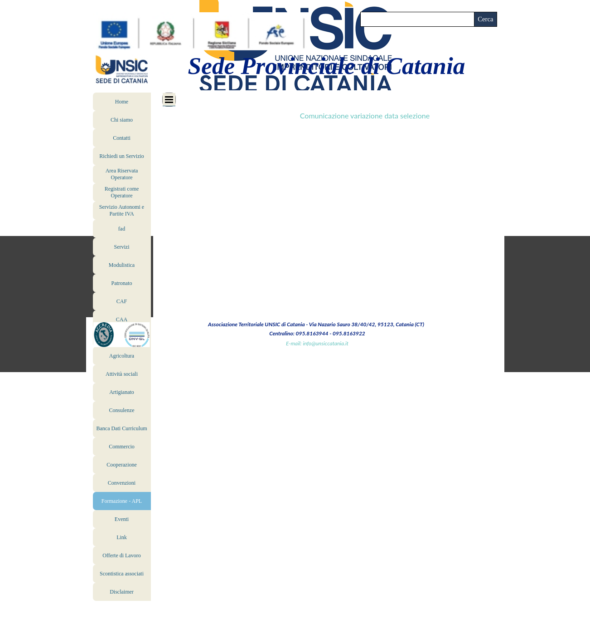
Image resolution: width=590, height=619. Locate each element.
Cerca (485, 19)
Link (121, 537)
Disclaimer (122, 592)
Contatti (122, 138)
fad (121, 229)
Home (121, 101)
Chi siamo (122, 120)
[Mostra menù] (169, 99)
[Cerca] (417, 19)
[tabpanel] (364, 106)
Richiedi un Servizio (121, 156)
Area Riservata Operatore (122, 174)
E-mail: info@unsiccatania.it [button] (317, 343)
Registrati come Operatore (122, 192)
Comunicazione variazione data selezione (365, 115)
